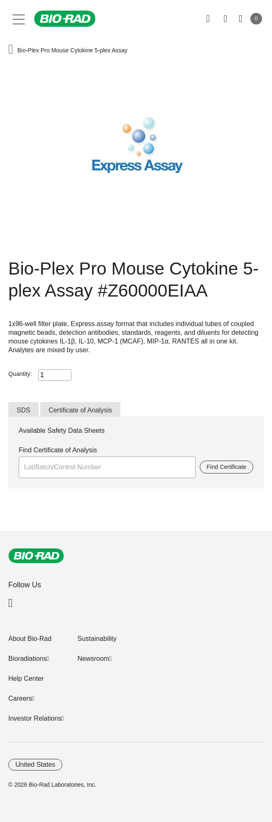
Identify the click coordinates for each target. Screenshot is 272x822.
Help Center (26, 678)
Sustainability (96, 638)
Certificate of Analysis (80, 410)
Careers (20, 698)
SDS (23, 410)
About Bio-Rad (29, 638)
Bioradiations (27, 658)
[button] (10, 50)
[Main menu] (19, 19)
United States (35, 764)
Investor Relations (34, 718)
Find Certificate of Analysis (58, 450)
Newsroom (93, 658)
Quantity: (20, 374)
